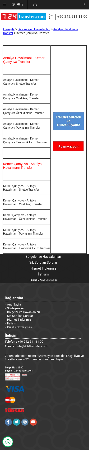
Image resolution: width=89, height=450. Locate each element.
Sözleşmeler (15, 308)
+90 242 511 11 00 (72, 16)
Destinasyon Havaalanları (34, 29)
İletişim (43, 274)
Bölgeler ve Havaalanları (43, 256)
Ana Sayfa (14, 304)
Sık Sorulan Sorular (43, 262)
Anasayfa (8, 29)
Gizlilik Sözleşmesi (43, 280)
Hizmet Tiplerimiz (43, 268)
